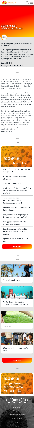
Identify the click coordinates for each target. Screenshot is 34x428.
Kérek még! (17, 246)
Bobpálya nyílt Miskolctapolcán (12, 66)
